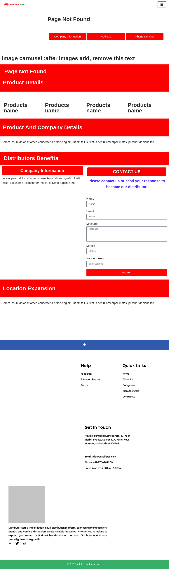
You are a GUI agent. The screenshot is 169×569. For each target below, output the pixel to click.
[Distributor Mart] (14, 4)
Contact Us (129, 397)
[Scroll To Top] (84, 345)
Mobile (90, 246)
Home (126, 374)
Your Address (95, 258)
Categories (129, 385)
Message (92, 224)
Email (90, 211)
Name (90, 198)
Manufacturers (131, 391)
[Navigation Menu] (162, 4)
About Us (128, 379)
